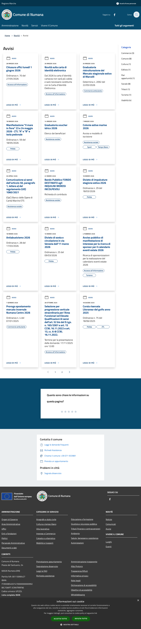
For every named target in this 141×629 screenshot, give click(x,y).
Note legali (76, 580)
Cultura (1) (126, 64)
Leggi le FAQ (41, 571)
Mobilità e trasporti (44, 543)
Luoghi (109, 541)
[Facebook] (113, 14)
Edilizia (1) (125, 69)
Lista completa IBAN (11, 594)
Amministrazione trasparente (84, 561)
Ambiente (75, 533)
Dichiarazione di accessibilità (83, 585)
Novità (17, 35)
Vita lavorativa (42, 528)
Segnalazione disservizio (47, 566)
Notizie (109, 519)
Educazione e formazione (82, 519)
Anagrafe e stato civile (46, 519)
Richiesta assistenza (45, 575)
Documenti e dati (9, 547)
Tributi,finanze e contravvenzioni (85, 528)
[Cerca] (136, 14)
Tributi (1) (125, 89)
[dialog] (70, 613)
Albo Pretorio (77, 566)
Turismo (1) (126, 94)
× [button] (138, 600)
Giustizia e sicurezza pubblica (84, 524)
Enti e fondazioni (9, 533)
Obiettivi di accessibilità (81, 590)
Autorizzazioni (77, 542)
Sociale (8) (125, 83)
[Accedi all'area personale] (126, 3)
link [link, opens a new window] (95, 613)
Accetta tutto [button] (60, 619)
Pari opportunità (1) (128, 77)
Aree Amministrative (11, 524)
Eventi (109, 546)
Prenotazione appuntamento (49, 561)
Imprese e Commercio (45, 533)
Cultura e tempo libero (46, 524)
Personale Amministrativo (13, 543)
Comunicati (111, 524)
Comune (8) (126, 58)
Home (7, 35)
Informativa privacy (79, 575)
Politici (5, 538)
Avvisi (11, 58)
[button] (70, 624)
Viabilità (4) (126, 100)
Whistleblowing (78, 594)
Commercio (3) (127, 53)
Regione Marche (9, 3)
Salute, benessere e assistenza (84, 538)
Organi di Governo (10, 519)
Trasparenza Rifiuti (79, 571)
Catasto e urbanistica (45, 538)
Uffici (4, 528)
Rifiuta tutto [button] (81, 618)
